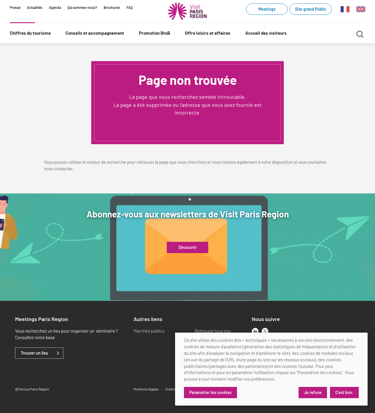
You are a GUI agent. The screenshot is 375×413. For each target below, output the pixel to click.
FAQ (129, 7)
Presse (15, 7)
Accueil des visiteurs (266, 33)
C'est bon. (344, 392)
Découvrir (188, 247)
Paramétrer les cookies (210, 392)
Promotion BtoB (154, 33)
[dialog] (271, 369)
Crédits (170, 389)
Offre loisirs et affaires (207, 33)
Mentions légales (146, 389)
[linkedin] (255, 331)
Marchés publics (149, 330)
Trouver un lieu (34, 353)
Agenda (55, 7)
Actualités (34, 7)
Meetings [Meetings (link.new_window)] (266, 9)
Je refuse (313, 392)
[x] (265, 331)
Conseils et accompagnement (94, 33)
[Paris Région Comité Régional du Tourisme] (187, 11)
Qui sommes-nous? (82, 7)
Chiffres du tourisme (30, 33)
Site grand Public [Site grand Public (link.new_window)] (310, 9)
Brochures (112, 7)
